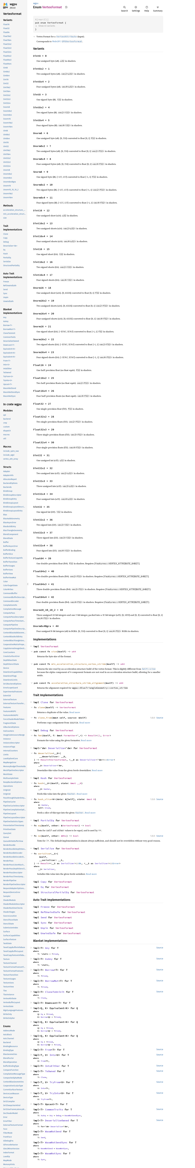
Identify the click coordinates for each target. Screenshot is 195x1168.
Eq (42, 887)
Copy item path (66, 7)
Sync (44, 922)
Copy (44, 881)
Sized (47, 808)
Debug (44, 730)
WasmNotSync (62, 1148)
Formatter (70, 735)
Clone (44, 702)
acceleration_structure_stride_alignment (77, 683)
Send (44, 917)
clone (41, 707)
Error (106, 735)
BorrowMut (51, 980)
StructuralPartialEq (55, 892)
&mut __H (75, 783)
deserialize (45, 753)
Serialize (47, 848)
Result (92, 735)
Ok (80, 863)
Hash (44, 778)
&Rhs (63, 835)
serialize (44, 853)
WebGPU (67, 41)
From (48, 1049)
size (54, 651)
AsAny (49, 958)
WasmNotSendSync (73, 1115)
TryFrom (55, 1082)
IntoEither (52, 1065)
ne (39, 835)
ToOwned (50, 1071)
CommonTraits (54, 1109)
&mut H (91, 799)
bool (88, 825)
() (99, 735)
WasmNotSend (53, 1131)
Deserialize (56, 748)
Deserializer (88, 759)
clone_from (44, 717)
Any (47, 947)
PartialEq (47, 820)
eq (39, 825)
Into (53, 1055)
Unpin (44, 928)
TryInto (55, 1093)
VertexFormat (49, 646)
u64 (74, 651)
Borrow (49, 969)
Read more (74, 712)
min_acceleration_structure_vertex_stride (78, 664)
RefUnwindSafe (50, 912)
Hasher (47, 789)
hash (40, 783)
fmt (40, 735)
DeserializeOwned (57, 1120)
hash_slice (44, 799)
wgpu (13, 4)
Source (159, 717)
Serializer (67, 863)
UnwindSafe (48, 933)
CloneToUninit (54, 991)
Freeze (45, 906)
